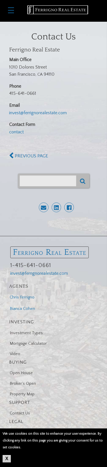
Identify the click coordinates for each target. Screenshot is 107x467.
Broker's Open (23, 383)
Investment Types (26, 333)
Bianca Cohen (22, 308)
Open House (21, 373)
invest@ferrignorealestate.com (38, 112)
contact (16, 132)
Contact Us (20, 413)
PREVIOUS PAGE (28, 156)
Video (15, 354)
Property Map (22, 394)
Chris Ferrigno (22, 297)
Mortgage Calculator (28, 343)
